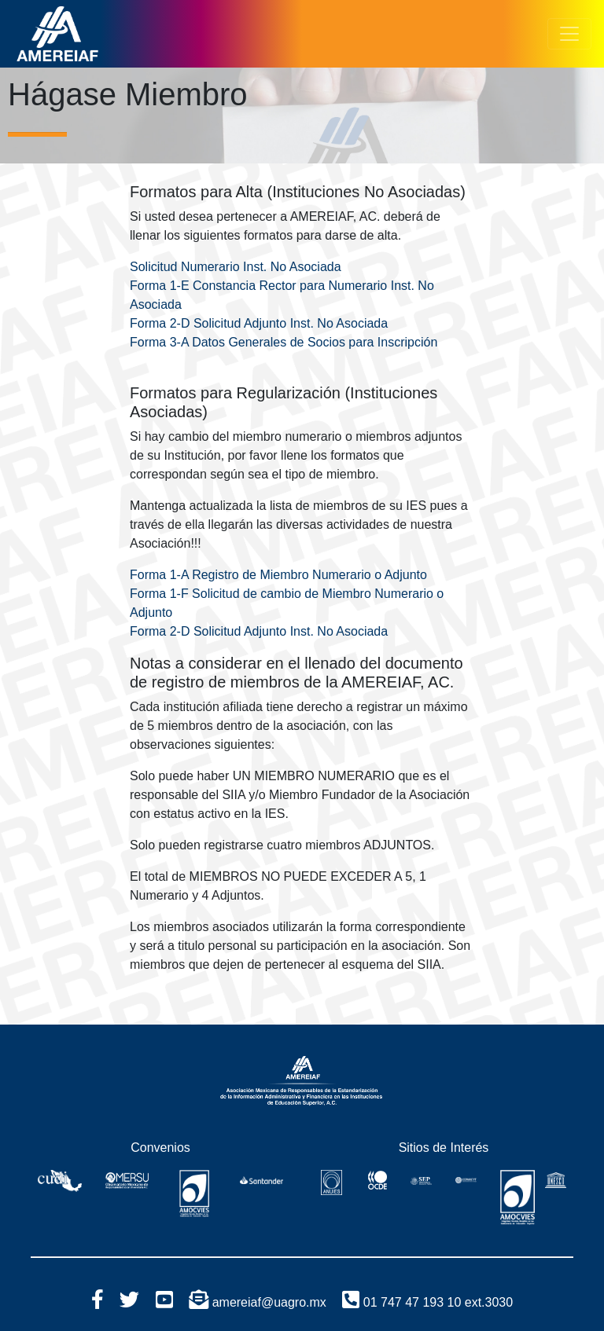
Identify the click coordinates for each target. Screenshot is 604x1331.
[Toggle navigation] (569, 34)
